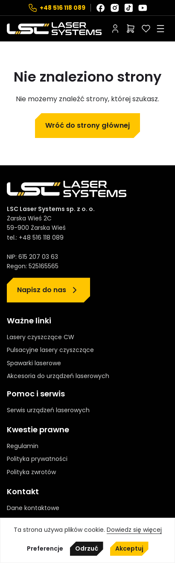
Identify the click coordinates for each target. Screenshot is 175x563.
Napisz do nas (41, 290)
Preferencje (45, 549)
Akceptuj (129, 548)
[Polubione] (146, 28)
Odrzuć (86, 548)
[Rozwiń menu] (160, 28)
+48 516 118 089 (62, 7)
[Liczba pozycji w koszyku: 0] (130, 28)
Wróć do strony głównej (87, 125)
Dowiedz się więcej (134, 529)
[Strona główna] (54, 28)
